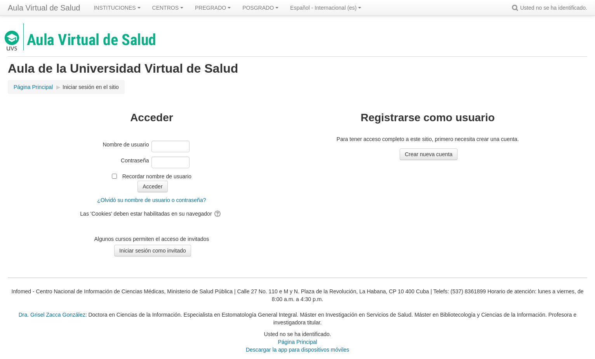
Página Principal (297, 342)
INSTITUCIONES (117, 8)
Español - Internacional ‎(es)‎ (325, 8)
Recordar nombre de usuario (156, 176)
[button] (516, 8)
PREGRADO (213, 8)
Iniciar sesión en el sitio (91, 87)
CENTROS (167, 8)
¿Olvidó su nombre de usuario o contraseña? (151, 200)
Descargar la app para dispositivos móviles (297, 350)
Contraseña (135, 160)
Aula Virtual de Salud (44, 7)
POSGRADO (260, 8)
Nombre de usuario (126, 144)
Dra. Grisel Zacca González (52, 315)
